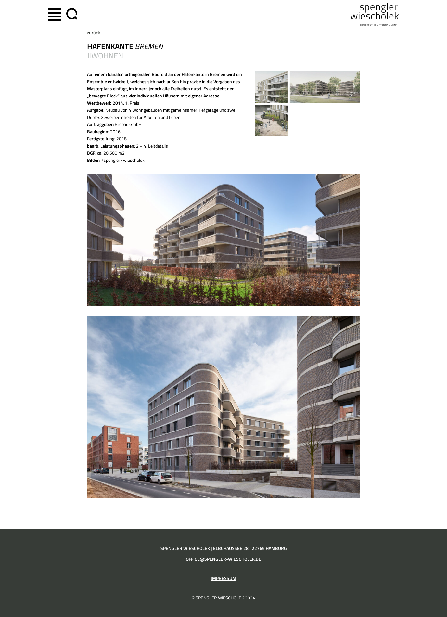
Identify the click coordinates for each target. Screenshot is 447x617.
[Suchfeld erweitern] (70, 14)
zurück (93, 32)
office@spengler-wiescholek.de (223, 559)
